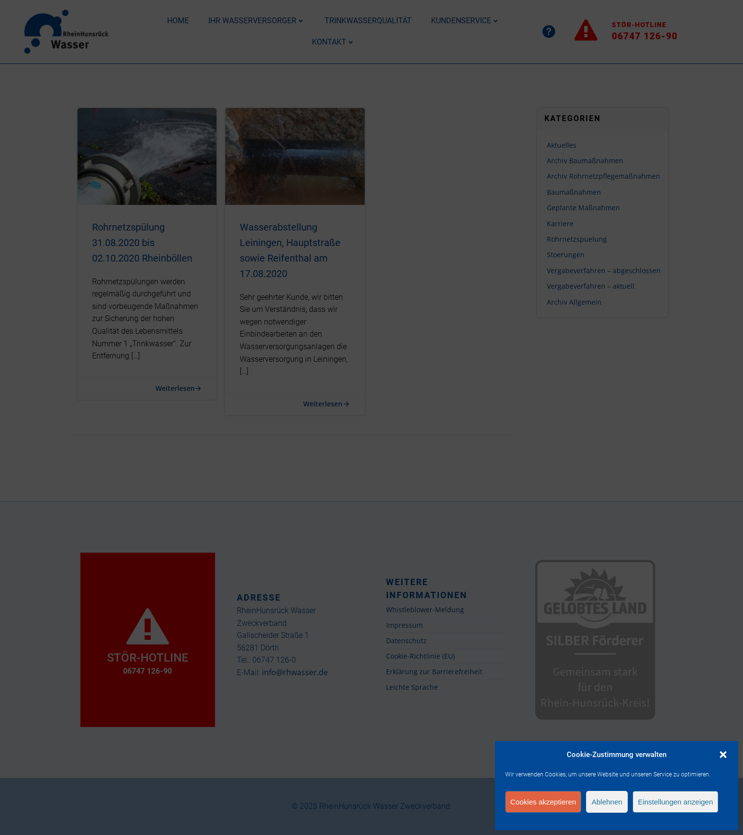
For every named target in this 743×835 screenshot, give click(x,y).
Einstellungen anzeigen (675, 802)
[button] (723, 754)
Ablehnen (606, 802)
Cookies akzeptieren (543, 802)
